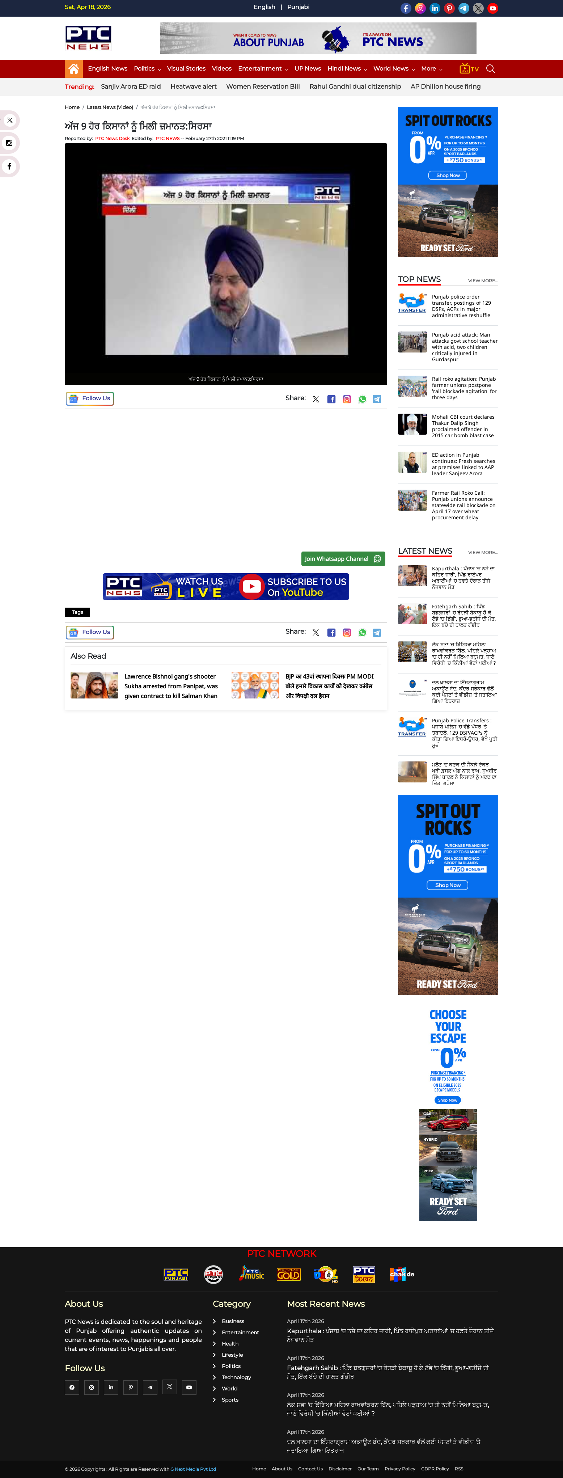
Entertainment (263, 68)
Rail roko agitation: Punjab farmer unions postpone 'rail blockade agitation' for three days (464, 388)
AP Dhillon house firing (446, 86)
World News (394, 68)
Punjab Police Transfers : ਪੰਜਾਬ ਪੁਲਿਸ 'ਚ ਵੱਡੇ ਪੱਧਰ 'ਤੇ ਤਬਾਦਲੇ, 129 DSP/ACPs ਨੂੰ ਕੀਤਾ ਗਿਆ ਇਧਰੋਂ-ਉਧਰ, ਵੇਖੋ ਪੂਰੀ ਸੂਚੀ (464, 732)
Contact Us (310, 1468)
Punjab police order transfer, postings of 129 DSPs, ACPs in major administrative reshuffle (461, 305)
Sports (225, 1400)
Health (225, 1343)
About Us (282, 1468)
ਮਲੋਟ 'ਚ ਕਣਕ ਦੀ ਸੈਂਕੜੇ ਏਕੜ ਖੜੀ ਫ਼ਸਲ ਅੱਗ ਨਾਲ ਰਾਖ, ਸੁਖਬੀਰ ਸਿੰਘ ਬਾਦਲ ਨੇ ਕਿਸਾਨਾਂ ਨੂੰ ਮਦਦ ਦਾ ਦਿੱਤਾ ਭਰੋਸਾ (464, 773)
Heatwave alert (193, 86)
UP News (308, 68)
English (264, 7)
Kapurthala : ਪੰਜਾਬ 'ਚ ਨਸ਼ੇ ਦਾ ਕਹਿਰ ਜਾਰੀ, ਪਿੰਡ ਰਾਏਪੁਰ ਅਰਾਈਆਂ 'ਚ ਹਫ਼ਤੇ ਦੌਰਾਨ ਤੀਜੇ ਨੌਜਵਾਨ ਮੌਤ (463, 577)
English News (107, 68)
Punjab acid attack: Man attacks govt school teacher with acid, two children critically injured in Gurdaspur (465, 347)
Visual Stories (186, 68)
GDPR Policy (435, 1468)
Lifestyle (228, 1355)
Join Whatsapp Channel (345, 559)
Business (228, 1321)
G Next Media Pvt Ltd (193, 1469)
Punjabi (298, 7)
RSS (459, 1468)
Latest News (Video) (110, 107)
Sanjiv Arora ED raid (131, 86)
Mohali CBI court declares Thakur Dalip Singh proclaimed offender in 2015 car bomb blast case (463, 426)
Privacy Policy (400, 1468)
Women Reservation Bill (263, 86)
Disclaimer (340, 1468)
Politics (147, 68)
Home (72, 107)
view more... (483, 280)
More (431, 68)
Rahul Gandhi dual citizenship (355, 86)
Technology (232, 1377)
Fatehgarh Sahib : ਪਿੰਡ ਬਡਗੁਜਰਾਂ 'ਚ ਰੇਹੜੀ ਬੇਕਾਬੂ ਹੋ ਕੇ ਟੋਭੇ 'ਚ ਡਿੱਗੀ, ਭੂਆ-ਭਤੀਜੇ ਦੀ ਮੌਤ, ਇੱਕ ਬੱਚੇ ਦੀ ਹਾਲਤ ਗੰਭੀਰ (464, 615)
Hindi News (347, 68)
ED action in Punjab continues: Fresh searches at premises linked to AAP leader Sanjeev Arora (463, 464)
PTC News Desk (112, 138)
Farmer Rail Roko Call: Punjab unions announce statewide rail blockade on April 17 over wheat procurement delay (464, 505)
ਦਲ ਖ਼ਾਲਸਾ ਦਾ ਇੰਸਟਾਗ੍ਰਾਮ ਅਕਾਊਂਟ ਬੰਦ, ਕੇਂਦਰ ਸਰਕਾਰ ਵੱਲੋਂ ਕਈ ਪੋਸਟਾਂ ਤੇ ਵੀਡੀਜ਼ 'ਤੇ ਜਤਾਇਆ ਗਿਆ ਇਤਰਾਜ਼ (464, 691)
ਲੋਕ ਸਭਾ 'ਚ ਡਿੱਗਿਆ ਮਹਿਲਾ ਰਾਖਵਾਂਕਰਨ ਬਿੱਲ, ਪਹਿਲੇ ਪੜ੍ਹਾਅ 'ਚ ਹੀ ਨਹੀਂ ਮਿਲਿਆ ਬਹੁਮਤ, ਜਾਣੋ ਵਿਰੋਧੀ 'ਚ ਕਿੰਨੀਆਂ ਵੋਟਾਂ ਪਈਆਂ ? (464, 653)
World (225, 1388)
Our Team (368, 1468)
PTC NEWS (167, 138)
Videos (222, 68)
